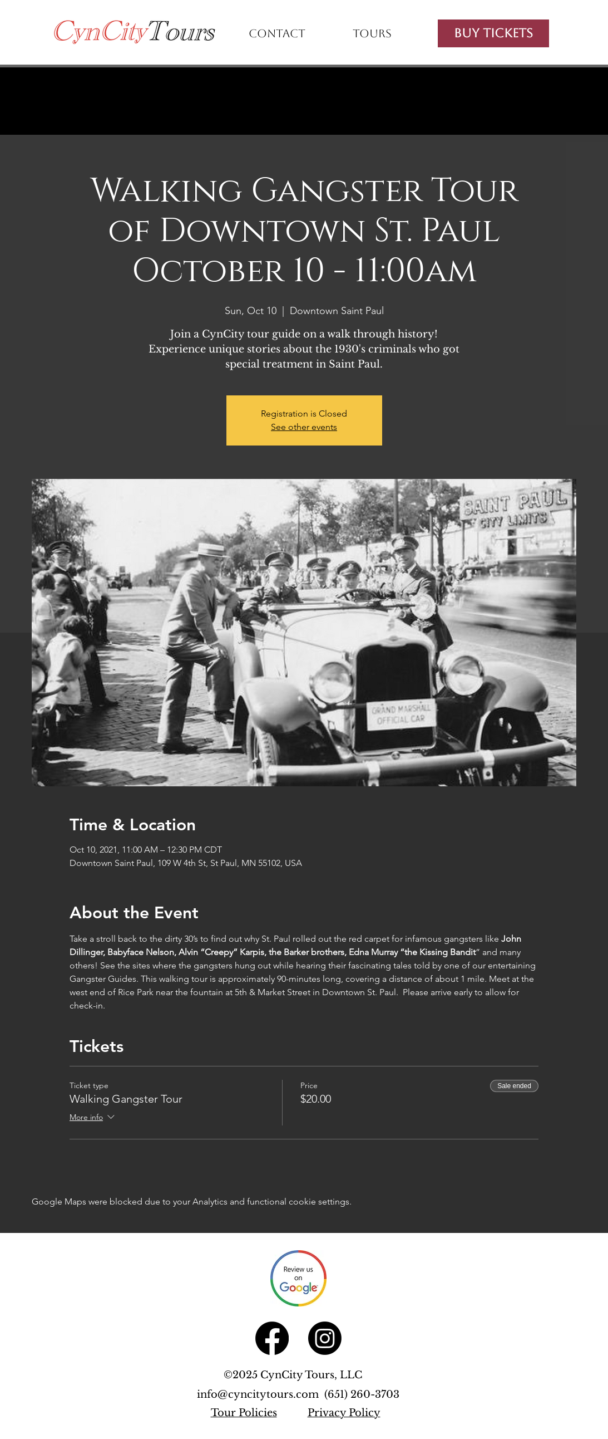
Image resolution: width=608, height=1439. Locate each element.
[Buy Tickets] (493, 33)
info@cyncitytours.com (260, 1394)
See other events (304, 427)
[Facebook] (272, 1338)
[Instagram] (325, 1338)
